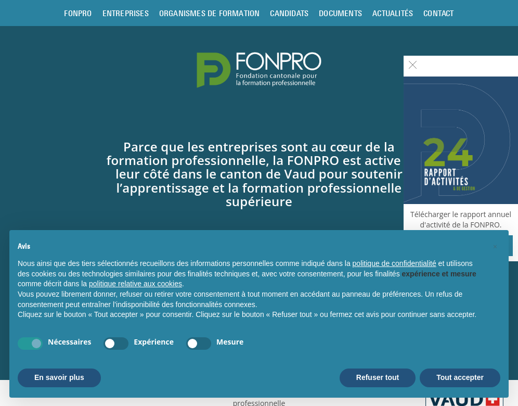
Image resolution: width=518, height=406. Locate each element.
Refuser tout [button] (377, 377)
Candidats (289, 13)
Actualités (392, 13)
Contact (438, 13)
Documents (340, 13)
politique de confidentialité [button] (394, 263)
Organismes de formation (209, 13)
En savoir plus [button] (59, 377)
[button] (495, 246)
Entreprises (125, 13)
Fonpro (78, 13)
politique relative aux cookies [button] (135, 284)
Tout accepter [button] (460, 377)
